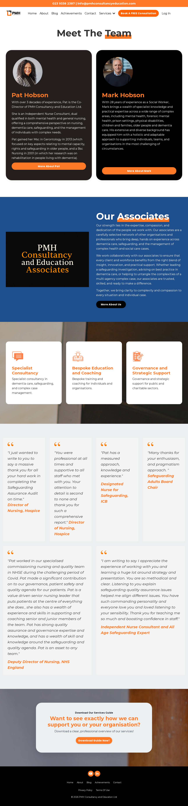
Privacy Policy (85, 790)
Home (32, 13)
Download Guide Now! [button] (94, 740)
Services (107, 13)
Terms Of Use (103, 790)
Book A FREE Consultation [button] (138, 13)
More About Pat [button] (49, 166)
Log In (166, 13)
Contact (90, 13)
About (44, 13)
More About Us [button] (111, 304)
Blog (54, 13)
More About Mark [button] (139, 171)
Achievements (71, 13)
